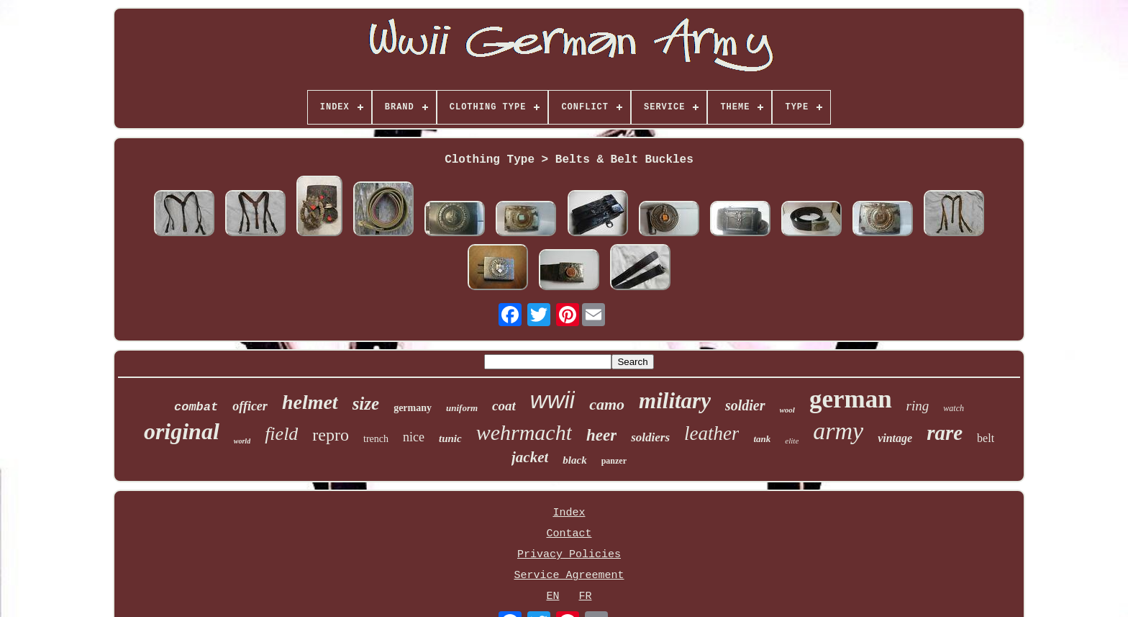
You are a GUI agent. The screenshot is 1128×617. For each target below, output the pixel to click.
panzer (614, 461)
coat (504, 405)
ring (917, 405)
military (675, 400)
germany (413, 407)
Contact (568, 534)
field (281, 433)
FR (584, 596)
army (838, 431)
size (366, 403)
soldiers (650, 437)
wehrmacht (524, 432)
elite (792, 440)
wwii (552, 400)
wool (787, 409)
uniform (462, 407)
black (574, 460)
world (242, 441)
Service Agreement (569, 575)
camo (606, 404)
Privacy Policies (569, 555)
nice (413, 437)
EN (552, 596)
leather (711, 433)
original (181, 431)
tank (761, 438)
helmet (310, 402)
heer (601, 435)
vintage (895, 438)
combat (196, 407)
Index (568, 513)
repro (330, 434)
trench (375, 438)
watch (953, 408)
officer (250, 406)
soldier (745, 405)
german (850, 399)
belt (985, 438)
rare (945, 432)
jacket (529, 457)
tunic (450, 438)
